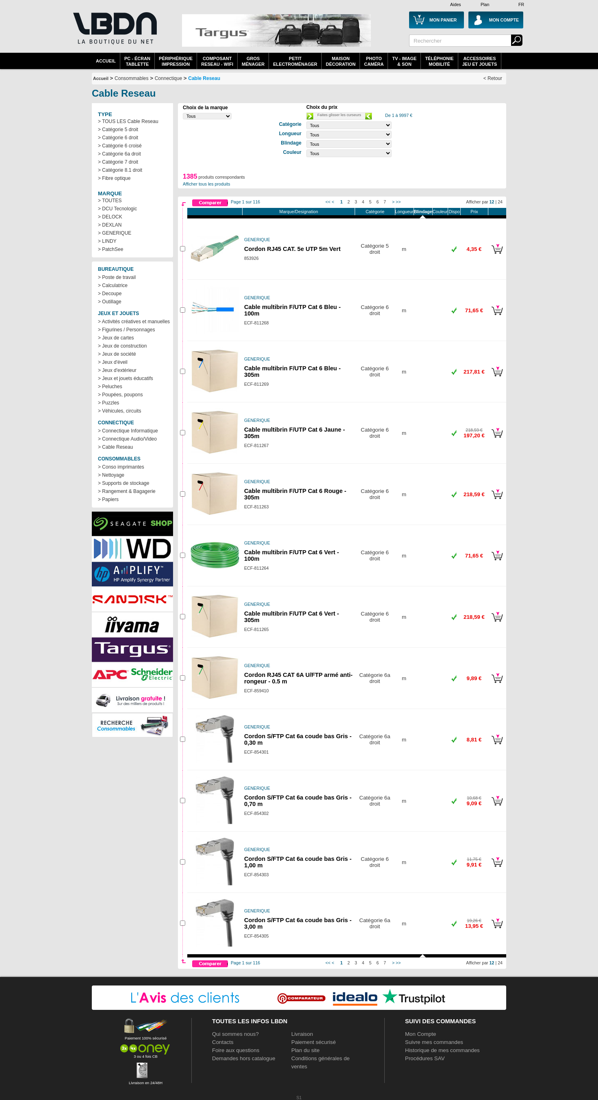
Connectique (168, 78)
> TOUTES (110, 200)
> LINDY (107, 241)
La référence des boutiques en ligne (114, 33)
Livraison (302, 1034)
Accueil (106, 60)
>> (398, 201)
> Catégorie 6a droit (119, 154)
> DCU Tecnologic (117, 209)
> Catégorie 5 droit (118, 129)
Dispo (453, 211)
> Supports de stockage (123, 483)
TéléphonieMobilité (439, 61)
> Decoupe (109, 293)
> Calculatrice (113, 285)
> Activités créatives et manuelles (134, 321)
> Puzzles (108, 403)
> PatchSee (110, 249)
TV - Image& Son (404, 61)
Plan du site (305, 1050)
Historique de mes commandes (442, 1050)
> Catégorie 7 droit (118, 162)
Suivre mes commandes (434, 1042)
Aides (455, 4)
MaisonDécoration (340, 61)
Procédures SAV (425, 1058)
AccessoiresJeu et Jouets (479, 61)
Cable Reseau (204, 78)
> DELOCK (110, 217)
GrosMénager (253, 61)
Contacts (223, 1042)
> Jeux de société (117, 354)
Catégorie (375, 211)
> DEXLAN (109, 225)
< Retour (492, 78)
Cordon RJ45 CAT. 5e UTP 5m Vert (292, 249)
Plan (485, 4)
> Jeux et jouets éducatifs (125, 378)
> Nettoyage (111, 475)
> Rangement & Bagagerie (127, 491)
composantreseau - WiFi (217, 61)
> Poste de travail (117, 277)
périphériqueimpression (176, 61)
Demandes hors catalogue (243, 1058)
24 (500, 201)
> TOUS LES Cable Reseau (128, 121)
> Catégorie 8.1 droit (120, 170)
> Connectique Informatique (128, 431)
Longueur (404, 211)
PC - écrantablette (137, 61)
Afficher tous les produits (206, 184)
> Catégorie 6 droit (118, 137)
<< (327, 201)
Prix (474, 211)
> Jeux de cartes (116, 338)
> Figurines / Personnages (126, 330)
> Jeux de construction (122, 346)
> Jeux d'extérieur (117, 370)
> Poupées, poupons (120, 395)
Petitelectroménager (295, 61)
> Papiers (108, 499)
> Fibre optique (114, 178)
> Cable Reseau (115, 447)
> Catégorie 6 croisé (120, 146)
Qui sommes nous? (235, 1034)
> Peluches (110, 386)
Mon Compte (420, 1034)
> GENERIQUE (114, 233)
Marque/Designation (299, 211)
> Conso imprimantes (121, 467)
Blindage (423, 211)
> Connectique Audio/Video (127, 439)
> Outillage (109, 302)
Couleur (440, 211)
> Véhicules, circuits (119, 411)
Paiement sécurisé (313, 1042)
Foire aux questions (235, 1050)
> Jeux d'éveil (113, 362)
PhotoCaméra (374, 61)
